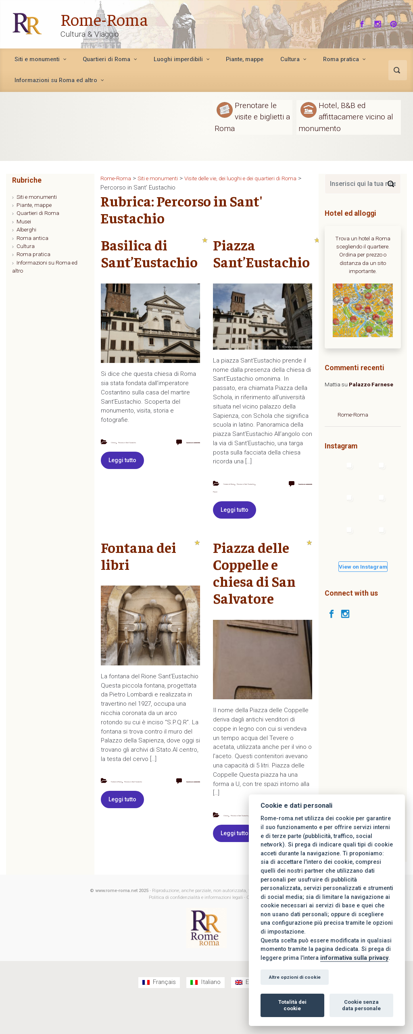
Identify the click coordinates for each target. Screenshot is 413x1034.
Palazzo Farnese (371, 384)
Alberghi (26, 229)
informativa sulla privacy (354, 958)
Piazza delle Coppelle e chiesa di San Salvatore (254, 588)
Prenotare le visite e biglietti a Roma (252, 116)
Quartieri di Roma (38, 213)
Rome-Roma (109, 18)
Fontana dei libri (138, 570)
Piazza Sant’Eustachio (261, 253)
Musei (24, 221)
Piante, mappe (34, 205)
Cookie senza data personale (361, 1005)
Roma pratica (33, 254)
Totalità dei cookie (292, 1005)
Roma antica (32, 238)
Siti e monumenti (37, 197)
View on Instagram (363, 566)
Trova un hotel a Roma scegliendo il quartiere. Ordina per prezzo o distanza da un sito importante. (362, 255)
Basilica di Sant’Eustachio (149, 253)
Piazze (220, 506)
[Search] (391, 184)
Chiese (118, 441)
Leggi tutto (122, 475)
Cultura (26, 246)
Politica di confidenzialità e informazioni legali (196, 928)
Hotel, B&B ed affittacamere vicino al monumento (345, 116)
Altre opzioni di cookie (295, 977)
